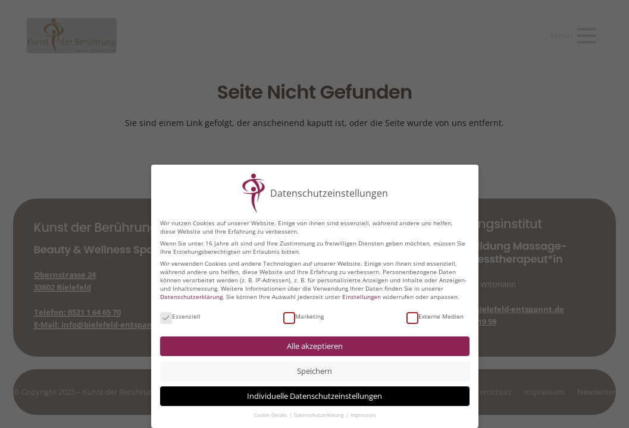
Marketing (303, 316)
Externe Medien (435, 316)
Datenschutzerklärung (191, 296)
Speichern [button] (314, 371)
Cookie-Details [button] (271, 415)
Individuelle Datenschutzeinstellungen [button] (314, 396)
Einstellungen (361, 296)
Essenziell (180, 316)
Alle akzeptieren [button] (315, 346)
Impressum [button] (363, 415)
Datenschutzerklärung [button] (319, 415)
